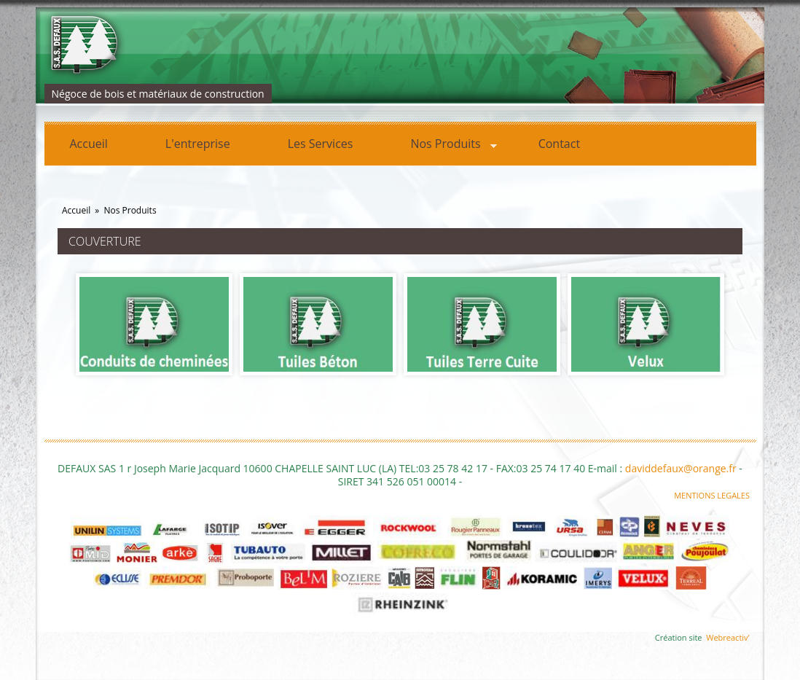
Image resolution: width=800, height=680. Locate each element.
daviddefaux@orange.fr (681, 468)
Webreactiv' (728, 637)
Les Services (320, 144)
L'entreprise (197, 144)
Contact (559, 144)
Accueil (89, 144)
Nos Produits (440, 146)
